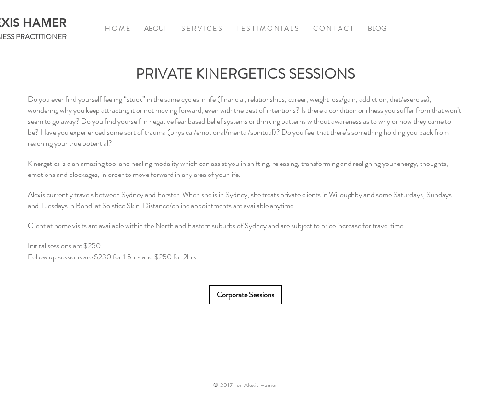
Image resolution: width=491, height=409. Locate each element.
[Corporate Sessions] (245, 294)
